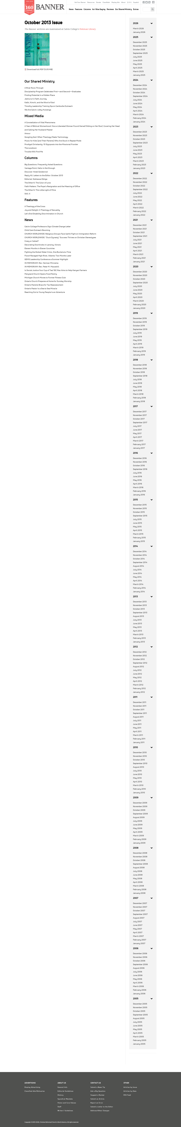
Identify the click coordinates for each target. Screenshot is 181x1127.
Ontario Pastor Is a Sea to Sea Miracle (41, 289)
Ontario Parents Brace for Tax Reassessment (44, 285)
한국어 (129, 2)
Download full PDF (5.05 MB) (40, 69)
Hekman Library (88, 29)
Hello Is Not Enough (40, 168)
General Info (62, 1087)
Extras (136, 9)
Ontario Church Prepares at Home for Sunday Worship (48, 281)
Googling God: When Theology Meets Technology (46, 137)
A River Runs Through (34, 88)
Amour (27, 133)
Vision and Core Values (67, 1103)
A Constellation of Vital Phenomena (40, 123)
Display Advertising (32, 1087)
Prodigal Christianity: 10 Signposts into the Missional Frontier (51, 144)
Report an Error (96, 1103)
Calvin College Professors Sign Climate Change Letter (48, 227)
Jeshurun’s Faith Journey (36, 99)
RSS (149, 3)
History (60, 1095)
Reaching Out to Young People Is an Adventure (45, 292)
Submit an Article (97, 1099)
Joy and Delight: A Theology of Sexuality (42, 210)
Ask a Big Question (97, 1091)
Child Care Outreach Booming (37, 230)
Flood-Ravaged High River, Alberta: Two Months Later (48, 256)
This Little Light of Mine (40, 190)
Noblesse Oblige (36, 179)
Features (78, 9)
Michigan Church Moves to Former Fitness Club (45, 278)
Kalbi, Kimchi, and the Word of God (40, 103)
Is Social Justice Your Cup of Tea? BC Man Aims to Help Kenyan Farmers (56, 270)
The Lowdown (31, 148)
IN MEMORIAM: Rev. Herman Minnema (41, 263)
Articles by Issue (130, 1087)
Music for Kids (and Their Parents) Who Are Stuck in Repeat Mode (53, 141)
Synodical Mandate (65, 1099)
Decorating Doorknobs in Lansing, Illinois (43, 245)
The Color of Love (38, 183)
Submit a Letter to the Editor (101, 1107)
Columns (87, 9)
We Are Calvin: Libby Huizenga (38, 110)
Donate (98, 2)
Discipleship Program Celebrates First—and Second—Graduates (53, 92)
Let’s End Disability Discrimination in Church (44, 214)
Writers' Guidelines (65, 1111)
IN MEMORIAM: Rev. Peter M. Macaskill (42, 267)
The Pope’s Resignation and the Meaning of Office (52, 186)
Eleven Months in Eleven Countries (40, 248)
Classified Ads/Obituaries (35, 1091)
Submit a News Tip (97, 1087)
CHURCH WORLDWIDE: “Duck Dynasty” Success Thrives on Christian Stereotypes (60, 237)
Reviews (110, 9)
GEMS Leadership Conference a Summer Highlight (46, 259)
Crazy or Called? (32, 241)
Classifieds (106, 2)
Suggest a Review (97, 1095)
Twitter (146, 3)
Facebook (144, 3)
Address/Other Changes (99, 1111)
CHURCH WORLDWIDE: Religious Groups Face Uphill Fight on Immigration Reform (60, 234)
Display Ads (115, 2)
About (123, 2)
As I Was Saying (98, 9)
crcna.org (153, 2)
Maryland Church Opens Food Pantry (41, 274)
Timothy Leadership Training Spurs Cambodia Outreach (49, 106)
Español (136, 2)
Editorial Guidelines (65, 1091)
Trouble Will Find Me (34, 152)
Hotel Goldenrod (36, 172)
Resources (91, 2)
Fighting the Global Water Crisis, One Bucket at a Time (48, 252)
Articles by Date (130, 1091)
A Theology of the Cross (35, 206)
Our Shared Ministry (123, 9)
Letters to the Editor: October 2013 (44, 175)
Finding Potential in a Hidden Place (40, 95)
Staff (59, 1107)
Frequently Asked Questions (43, 165)
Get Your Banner (80, 2)
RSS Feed (127, 1095)
